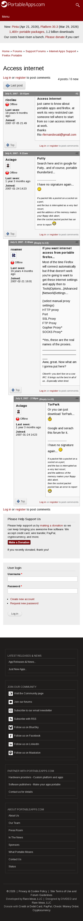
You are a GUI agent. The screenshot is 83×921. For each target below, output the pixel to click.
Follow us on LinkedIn (24, 744)
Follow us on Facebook (24, 736)
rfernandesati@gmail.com (59, 134)
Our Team (14, 823)
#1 (77, 93)
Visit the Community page (26, 694)
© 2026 (11, 891)
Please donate (55, 37)
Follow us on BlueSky (24, 727)
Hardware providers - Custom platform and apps (36, 777)
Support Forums (36, 51)
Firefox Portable (12, 55)
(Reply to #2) (41, 243)
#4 (77, 398)
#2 (77, 153)
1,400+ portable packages (26, 31)
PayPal (48, 906)
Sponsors (14, 844)
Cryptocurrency (41, 910)
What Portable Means (21, 852)
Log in (7, 77)
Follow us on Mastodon (25, 753)
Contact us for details (21, 791)
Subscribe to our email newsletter (30, 711)
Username (15, 574)
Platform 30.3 (49, 26)
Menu (5, 16)
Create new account (22, 599)
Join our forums (20, 702)
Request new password (24, 603)
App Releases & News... (22, 661)
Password (15, 586)
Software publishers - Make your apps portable (35, 784)
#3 (77, 242)
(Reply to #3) (46, 399)
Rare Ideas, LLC (32, 898)
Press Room (16, 830)
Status (12, 866)
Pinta (15, 26)
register (21, 77)
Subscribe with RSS (22, 719)
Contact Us (15, 859)
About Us (14, 815)
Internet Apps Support (62, 51)
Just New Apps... (18, 669)
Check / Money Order (65, 906)
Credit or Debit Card (30, 906)
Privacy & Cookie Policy (33, 891)
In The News (16, 837)
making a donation (51, 525)
